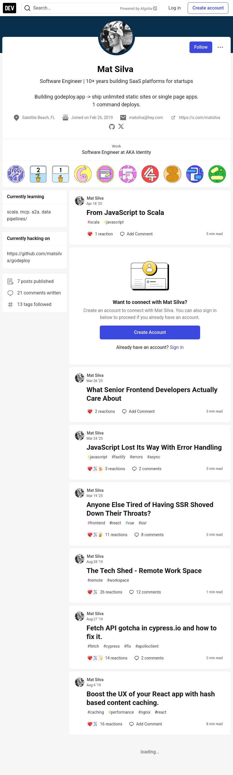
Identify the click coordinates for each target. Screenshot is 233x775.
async (153, 457)
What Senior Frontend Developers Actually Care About (152, 394)
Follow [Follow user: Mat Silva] (201, 47)
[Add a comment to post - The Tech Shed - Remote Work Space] (105, 592)
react (115, 523)
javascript (114, 222)
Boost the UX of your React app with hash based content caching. (151, 698)
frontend (96, 523)
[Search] (27, 8)
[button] (16, 174)
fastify (118, 457)
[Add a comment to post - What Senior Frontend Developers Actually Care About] (101, 411)
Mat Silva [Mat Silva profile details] (95, 198)
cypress (111, 646)
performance (121, 712)
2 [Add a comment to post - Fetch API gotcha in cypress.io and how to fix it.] (148, 658)
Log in (174, 8)
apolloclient (147, 646)
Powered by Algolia (138, 8)
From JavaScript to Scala (125, 213)
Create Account (150, 332)
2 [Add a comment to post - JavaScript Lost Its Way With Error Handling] (146, 468)
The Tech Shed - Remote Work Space (144, 571)
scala (93, 222)
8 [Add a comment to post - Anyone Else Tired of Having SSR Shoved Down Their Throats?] (148, 534)
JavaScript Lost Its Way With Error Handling (154, 447)
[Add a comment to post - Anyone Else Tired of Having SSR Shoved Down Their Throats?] (107, 535)
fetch (93, 646)
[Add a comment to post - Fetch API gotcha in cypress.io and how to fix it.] (107, 658)
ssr (142, 523)
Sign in (177, 347)
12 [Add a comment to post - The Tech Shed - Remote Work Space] (144, 592)
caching (95, 712)
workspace (118, 580)
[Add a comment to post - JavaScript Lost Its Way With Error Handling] (106, 469)
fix (127, 646)
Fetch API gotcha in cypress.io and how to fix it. (152, 632)
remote (95, 580)
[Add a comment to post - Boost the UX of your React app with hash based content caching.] (105, 724)
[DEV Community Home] (9, 8)
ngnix (144, 712)
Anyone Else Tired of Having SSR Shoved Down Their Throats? (150, 509)
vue (129, 523)
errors (136, 457)
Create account (208, 8)
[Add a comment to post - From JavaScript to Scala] (100, 234)
